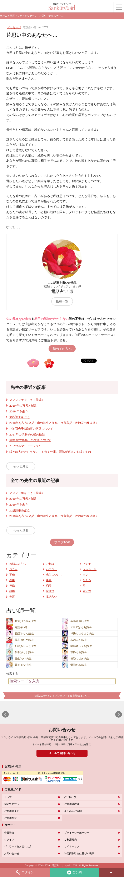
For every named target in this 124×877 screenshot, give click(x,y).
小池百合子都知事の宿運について (31, 428)
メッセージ (31, 15)
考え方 (87, 591)
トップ (8, 797)
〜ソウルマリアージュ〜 (25, 446)
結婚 (12, 591)
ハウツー (51, 569)
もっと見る (21, 466)
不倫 (12, 574)
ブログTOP (62, 542)
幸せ (48, 580)
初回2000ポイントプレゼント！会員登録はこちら (62, 695)
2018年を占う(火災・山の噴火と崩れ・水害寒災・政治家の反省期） (53, 422)
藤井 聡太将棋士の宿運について (30, 440)
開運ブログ (16, 15)
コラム (13, 569)
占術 (12, 580)
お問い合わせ (11, 853)
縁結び (50, 591)
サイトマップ (71, 846)
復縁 (12, 585)
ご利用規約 (70, 839)
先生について (54, 574)
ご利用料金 (10, 818)
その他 (87, 563)
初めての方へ (62, 348)
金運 (12, 596)
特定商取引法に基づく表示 (79, 853)
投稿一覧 (62, 301)
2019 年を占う (18, 411)
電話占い (51, 596)
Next (118, 714)
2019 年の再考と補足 (23, 405)
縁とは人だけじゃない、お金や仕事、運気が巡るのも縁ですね (50, 451)
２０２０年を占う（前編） (26, 399)
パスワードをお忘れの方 (18, 846)
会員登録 (9, 832)
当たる (87, 580)
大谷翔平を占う (19, 417)
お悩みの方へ (17, 563)
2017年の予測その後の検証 (27, 434)
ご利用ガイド (11, 810)
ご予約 (74, 872)
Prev (5, 714)
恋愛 (48, 585)
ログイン (25, 872)
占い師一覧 (70, 797)
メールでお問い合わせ (62, 753)
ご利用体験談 (71, 804)
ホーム (4, 15)
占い (85, 574)
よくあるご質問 (73, 810)
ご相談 (50, 563)
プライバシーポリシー (76, 832)
